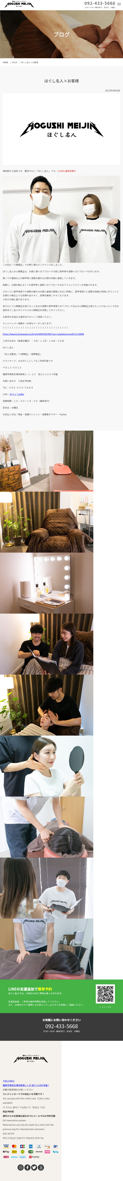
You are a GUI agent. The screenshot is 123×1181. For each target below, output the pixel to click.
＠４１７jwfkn (17, 394)
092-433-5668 (100, 4)
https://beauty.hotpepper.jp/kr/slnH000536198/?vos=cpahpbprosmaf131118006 (43, 334)
